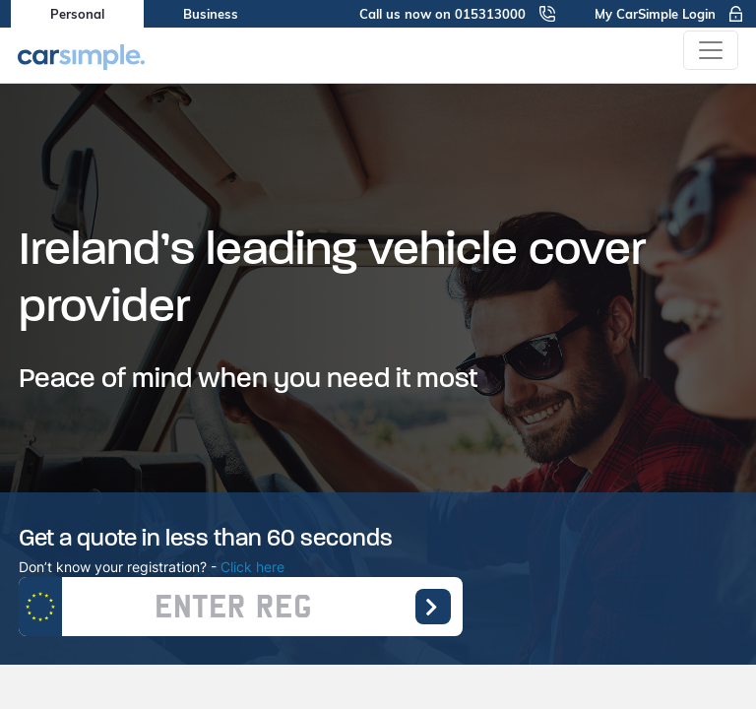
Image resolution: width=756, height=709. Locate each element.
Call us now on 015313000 (457, 14)
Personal (77, 14)
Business (210, 14)
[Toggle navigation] (710, 50)
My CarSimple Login (670, 14)
